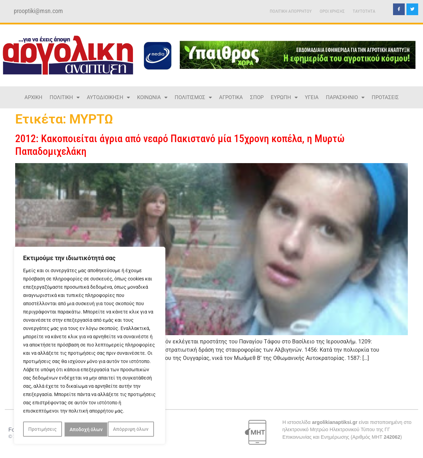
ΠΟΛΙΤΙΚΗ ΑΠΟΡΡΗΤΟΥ (291, 11)
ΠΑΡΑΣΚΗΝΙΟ (345, 98)
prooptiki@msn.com (38, 11)
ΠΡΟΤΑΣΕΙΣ (385, 97)
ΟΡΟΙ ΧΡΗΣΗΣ (332, 11)
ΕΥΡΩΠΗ (284, 98)
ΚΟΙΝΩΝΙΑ (152, 98)
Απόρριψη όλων (87, 429)
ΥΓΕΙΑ (312, 97)
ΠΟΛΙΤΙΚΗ (65, 98)
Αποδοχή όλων (134, 429)
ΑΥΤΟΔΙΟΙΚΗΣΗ (108, 98)
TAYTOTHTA (364, 11)
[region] (89, 346)
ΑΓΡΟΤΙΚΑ (231, 97)
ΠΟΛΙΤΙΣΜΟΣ (193, 98)
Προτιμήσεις (42, 429)
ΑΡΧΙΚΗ (33, 97)
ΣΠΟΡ (257, 97)
